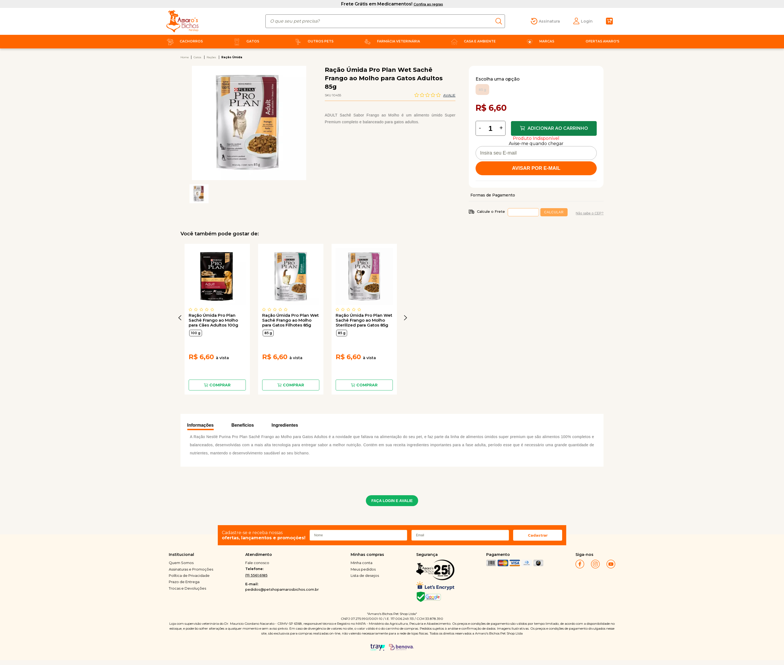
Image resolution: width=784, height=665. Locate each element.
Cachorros (184, 41)
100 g (195, 333)
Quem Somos (181, 563)
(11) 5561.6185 (256, 575)
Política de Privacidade (189, 575)
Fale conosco (257, 563)
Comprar (220, 385)
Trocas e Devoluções (187, 588)
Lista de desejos (365, 575)
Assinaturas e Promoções (191, 569)
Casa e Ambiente (472, 41)
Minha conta (361, 563)
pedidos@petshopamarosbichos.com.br (282, 589)
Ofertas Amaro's (602, 41)
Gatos (245, 41)
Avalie (449, 95)
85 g (268, 333)
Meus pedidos (363, 569)
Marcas (539, 41)
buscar (500, 21)
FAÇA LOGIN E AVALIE (392, 500)
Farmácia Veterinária (391, 41)
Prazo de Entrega (184, 582)
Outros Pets (313, 41)
